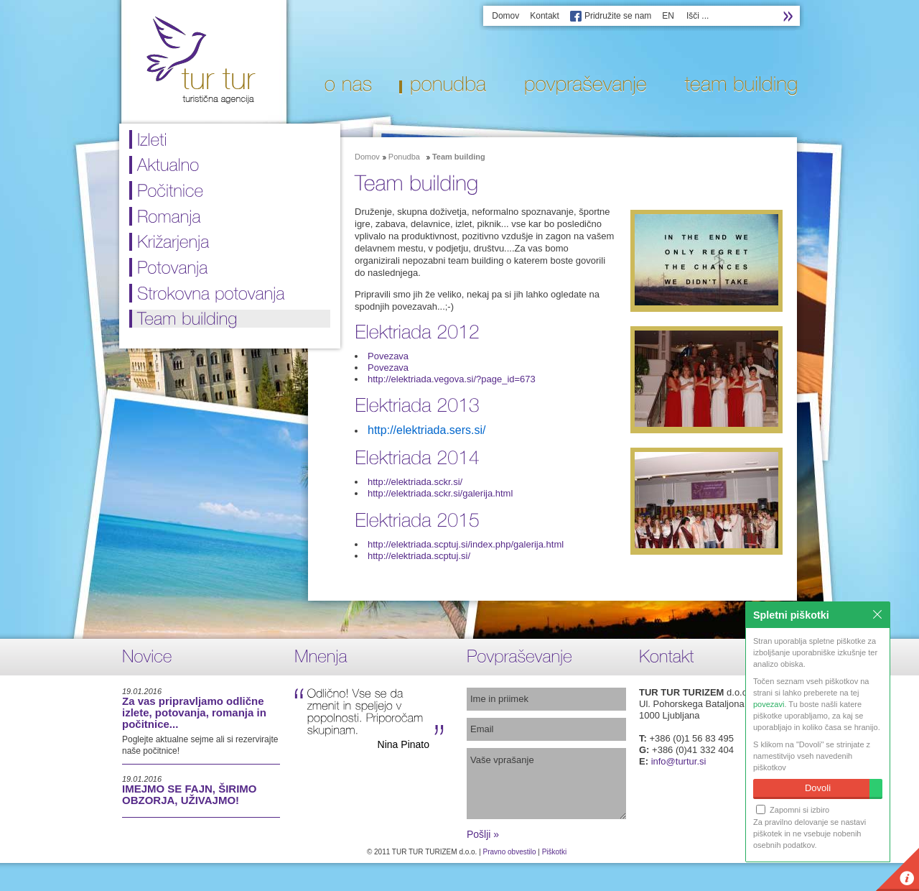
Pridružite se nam (617, 16)
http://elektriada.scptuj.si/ (419, 555)
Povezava (388, 356)
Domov (505, 16)
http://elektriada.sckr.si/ (415, 481)
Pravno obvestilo (509, 852)
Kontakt (544, 16)
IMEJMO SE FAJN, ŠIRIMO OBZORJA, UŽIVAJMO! (189, 794)
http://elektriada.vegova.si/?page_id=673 (452, 379)
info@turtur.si (678, 761)
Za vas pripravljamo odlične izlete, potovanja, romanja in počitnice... (194, 712)
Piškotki (554, 852)
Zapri (877, 614)
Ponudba (404, 156)
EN (668, 16)
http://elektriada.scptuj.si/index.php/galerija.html (466, 544)
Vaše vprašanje (546, 783)
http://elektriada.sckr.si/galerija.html (440, 493)
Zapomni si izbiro (792, 809)
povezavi (768, 704)
